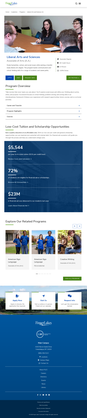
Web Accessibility (43, 405)
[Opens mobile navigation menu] (79, 3)
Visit (18, 78)
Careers (43, 373)
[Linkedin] (46, 395)
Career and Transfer (43, 105)
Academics (14, 12)
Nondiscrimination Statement (43, 408)
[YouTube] (43, 395)
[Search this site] (76, 3)
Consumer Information (43, 411)
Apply (10, 78)
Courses (43, 117)
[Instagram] (40, 395)
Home (7, 12)
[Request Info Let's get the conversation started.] (69, 301)
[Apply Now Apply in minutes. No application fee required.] (17, 301)
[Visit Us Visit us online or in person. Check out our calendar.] (43, 301)
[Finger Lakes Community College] (11, 3)
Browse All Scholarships (17, 182)
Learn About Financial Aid (17, 206)
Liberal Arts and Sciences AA (35, 12)
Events (43, 380)
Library (43, 387)
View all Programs (72, 278)
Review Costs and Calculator (19, 159)
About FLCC (43, 370)
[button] (75, 226)
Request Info (30, 78)
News (43, 384)
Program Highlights (43, 111)
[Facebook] (37, 395)
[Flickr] (49, 395)
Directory (43, 377)
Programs (22, 12)
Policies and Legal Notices (43, 402)
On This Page (74, 78)
